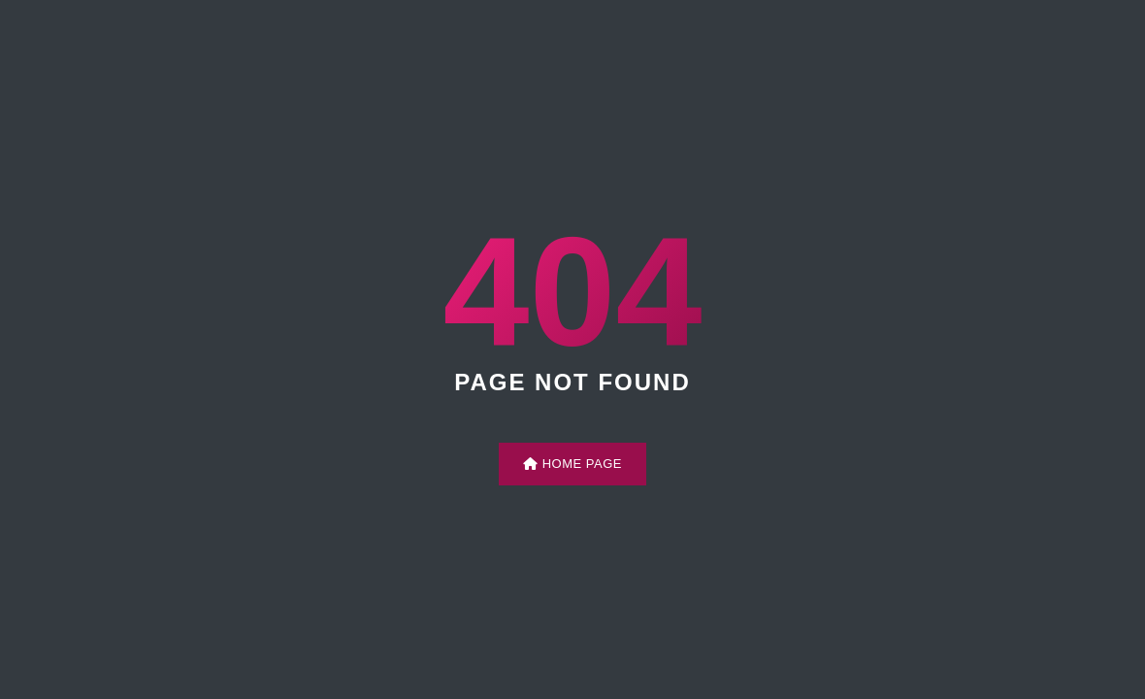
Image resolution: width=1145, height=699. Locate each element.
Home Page (572, 463)
